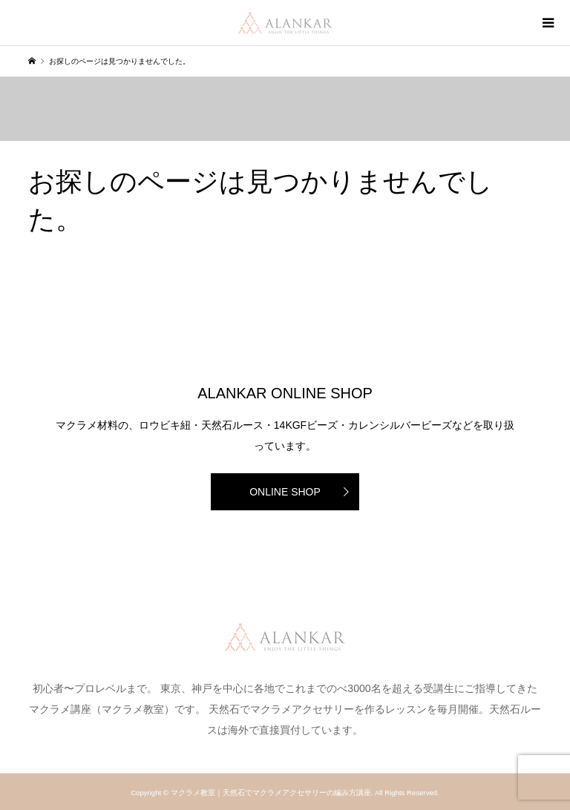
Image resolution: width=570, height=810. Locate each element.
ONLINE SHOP (285, 492)
